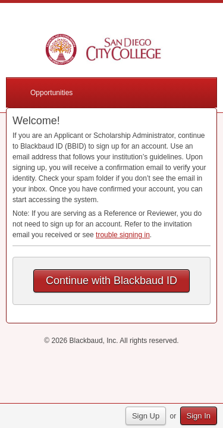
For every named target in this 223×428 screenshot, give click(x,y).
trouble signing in (123, 235)
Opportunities (51, 93)
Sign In (199, 415)
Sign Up (145, 415)
